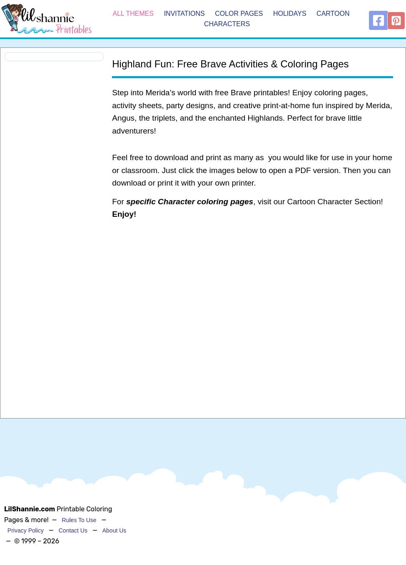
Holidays (289, 13)
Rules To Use (79, 520)
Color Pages (239, 13)
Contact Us (73, 530)
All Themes (133, 13)
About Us (114, 530)
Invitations (184, 13)
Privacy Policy (25, 530)
